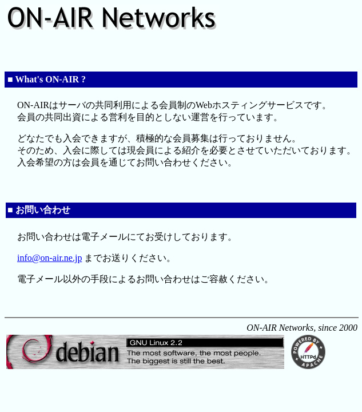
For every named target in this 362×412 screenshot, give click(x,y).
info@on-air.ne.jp (49, 258)
